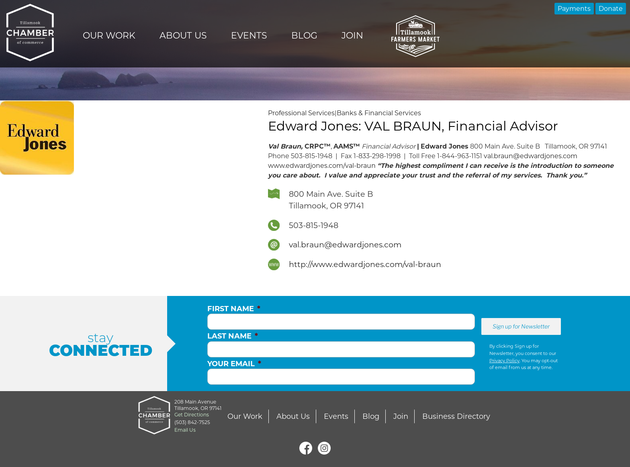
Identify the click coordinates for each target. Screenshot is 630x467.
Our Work (109, 35)
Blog (304, 35)
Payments (574, 8)
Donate (611, 8)
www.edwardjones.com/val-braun (322, 165)
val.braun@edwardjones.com (530, 156)
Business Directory (456, 416)
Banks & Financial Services (379, 113)
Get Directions (191, 415)
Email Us (185, 430)
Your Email (234, 363)
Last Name (232, 336)
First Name (233, 308)
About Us (183, 35)
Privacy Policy (504, 360)
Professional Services (301, 113)
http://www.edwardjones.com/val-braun (365, 264)
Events (249, 35)
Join (352, 35)
